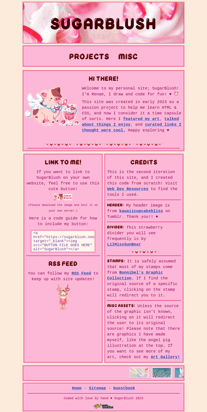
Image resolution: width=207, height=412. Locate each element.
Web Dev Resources (127, 189)
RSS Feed (81, 278)
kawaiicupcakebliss (141, 211)
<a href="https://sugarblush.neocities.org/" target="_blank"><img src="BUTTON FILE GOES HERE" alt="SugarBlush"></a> (63, 244)
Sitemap (97, 387)
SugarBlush (103, 23)
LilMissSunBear (124, 244)
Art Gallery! (165, 356)
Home (77, 387)
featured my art (141, 118)
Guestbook (124, 387)
